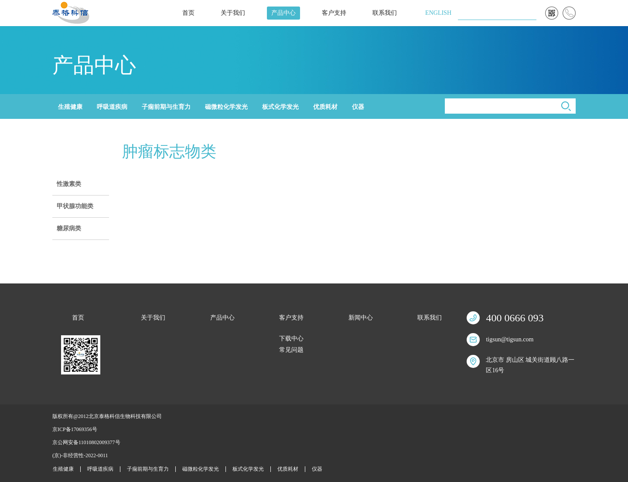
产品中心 (283, 13)
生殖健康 (70, 107)
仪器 (358, 107)
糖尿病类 (69, 228)
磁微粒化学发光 (226, 107)
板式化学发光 (280, 107)
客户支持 (334, 13)
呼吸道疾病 (112, 107)
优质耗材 (325, 107)
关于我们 (233, 13)
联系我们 (384, 13)
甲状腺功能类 (75, 206)
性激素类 (69, 184)
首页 (188, 13)
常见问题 (291, 350)
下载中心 (291, 338)
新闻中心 (360, 317)
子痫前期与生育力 (166, 107)
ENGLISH (438, 13)
